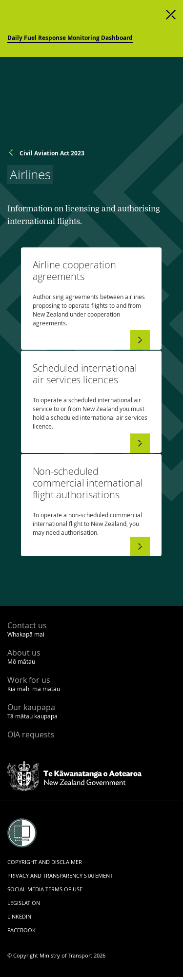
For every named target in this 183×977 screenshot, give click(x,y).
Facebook (21, 930)
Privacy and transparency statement (60, 875)
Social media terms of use (44, 889)
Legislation (23, 902)
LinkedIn (19, 916)
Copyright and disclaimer (44, 861)
